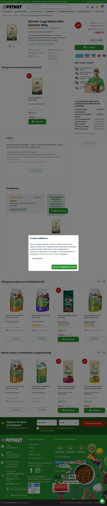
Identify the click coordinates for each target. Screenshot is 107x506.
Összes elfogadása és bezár (64, 267)
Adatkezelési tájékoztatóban (49, 254)
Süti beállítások (37, 258)
